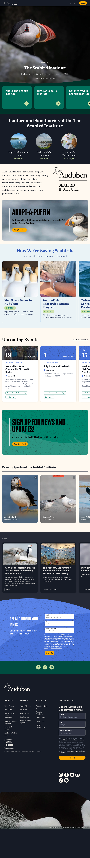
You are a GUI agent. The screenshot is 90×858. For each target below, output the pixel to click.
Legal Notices (24, 751)
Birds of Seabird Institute (47, 92)
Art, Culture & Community (16, 393)
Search (75, 2)
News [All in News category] (8, 589)
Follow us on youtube (51, 667)
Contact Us (24, 717)
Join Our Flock (20, 444)
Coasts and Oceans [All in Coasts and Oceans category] (51, 589)
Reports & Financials (8, 728)
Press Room (24, 713)
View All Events (79, 340)
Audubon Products (39, 713)
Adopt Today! (19, 230)
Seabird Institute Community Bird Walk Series (20, 374)
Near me (70, 3)
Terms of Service (65, 636)
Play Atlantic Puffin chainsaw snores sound (35, 477)
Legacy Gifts (40, 721)
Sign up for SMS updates (26, 722)
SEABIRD (10, 308)
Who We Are (9, 706)
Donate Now (41, 718)
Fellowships (24, 710)
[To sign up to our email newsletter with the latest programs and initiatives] (59, 616)
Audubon (11, 3)
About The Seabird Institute (17, 92)
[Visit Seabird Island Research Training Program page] (58, 292)
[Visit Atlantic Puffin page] (20, 499)
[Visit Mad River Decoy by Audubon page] (20, 292)
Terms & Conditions (56, 648)
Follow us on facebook (38, 667)
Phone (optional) (51, 629)
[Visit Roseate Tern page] (58, 499)
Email (47, 615)
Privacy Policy (53, 636)
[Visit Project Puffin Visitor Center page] (69, 146)
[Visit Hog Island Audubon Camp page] (18, 146)
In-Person (10, 397)
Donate (83, 3)
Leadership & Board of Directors (9, 715)
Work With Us (25, 706)
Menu (4, 3)
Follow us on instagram (45, 667)
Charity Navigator (9, 744)
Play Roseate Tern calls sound (74, 477)
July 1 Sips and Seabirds (58, 374)
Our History (9, 710)
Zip (47, 622)
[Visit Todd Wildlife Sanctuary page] (44, 146)
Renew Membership (40, 726)
